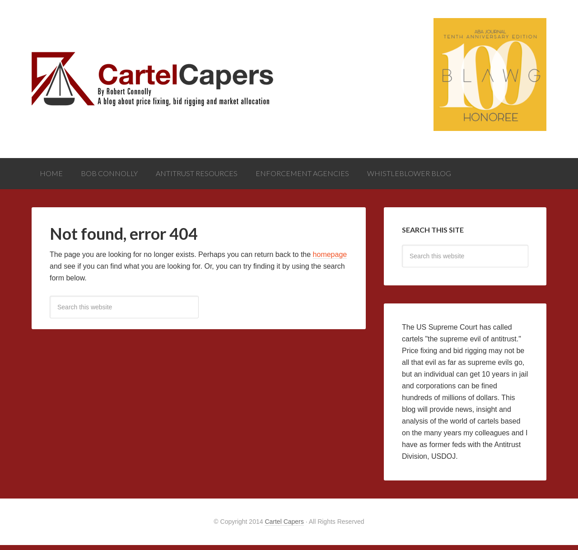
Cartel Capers (284, 526)
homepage (330, 259)
